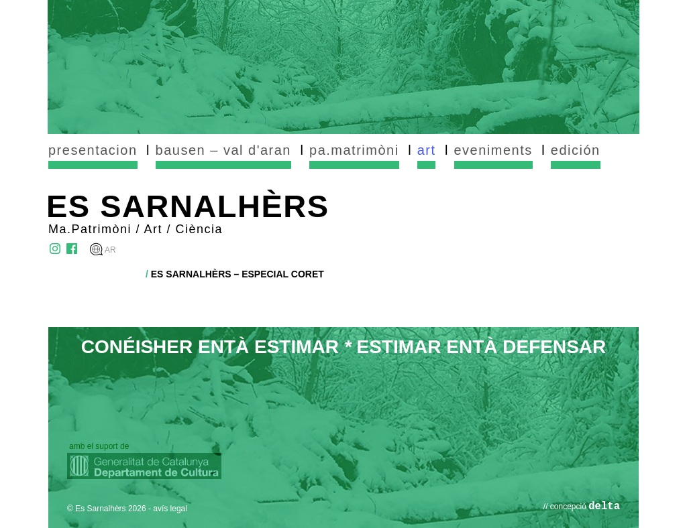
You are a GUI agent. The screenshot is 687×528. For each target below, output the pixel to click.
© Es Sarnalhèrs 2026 (106, 508)
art (426, 150)
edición (575, 150)
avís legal (170, 508)
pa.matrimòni (354, 150)
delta (604, 507)
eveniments (493, 150)
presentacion (93, 150)
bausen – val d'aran (223, 150)
